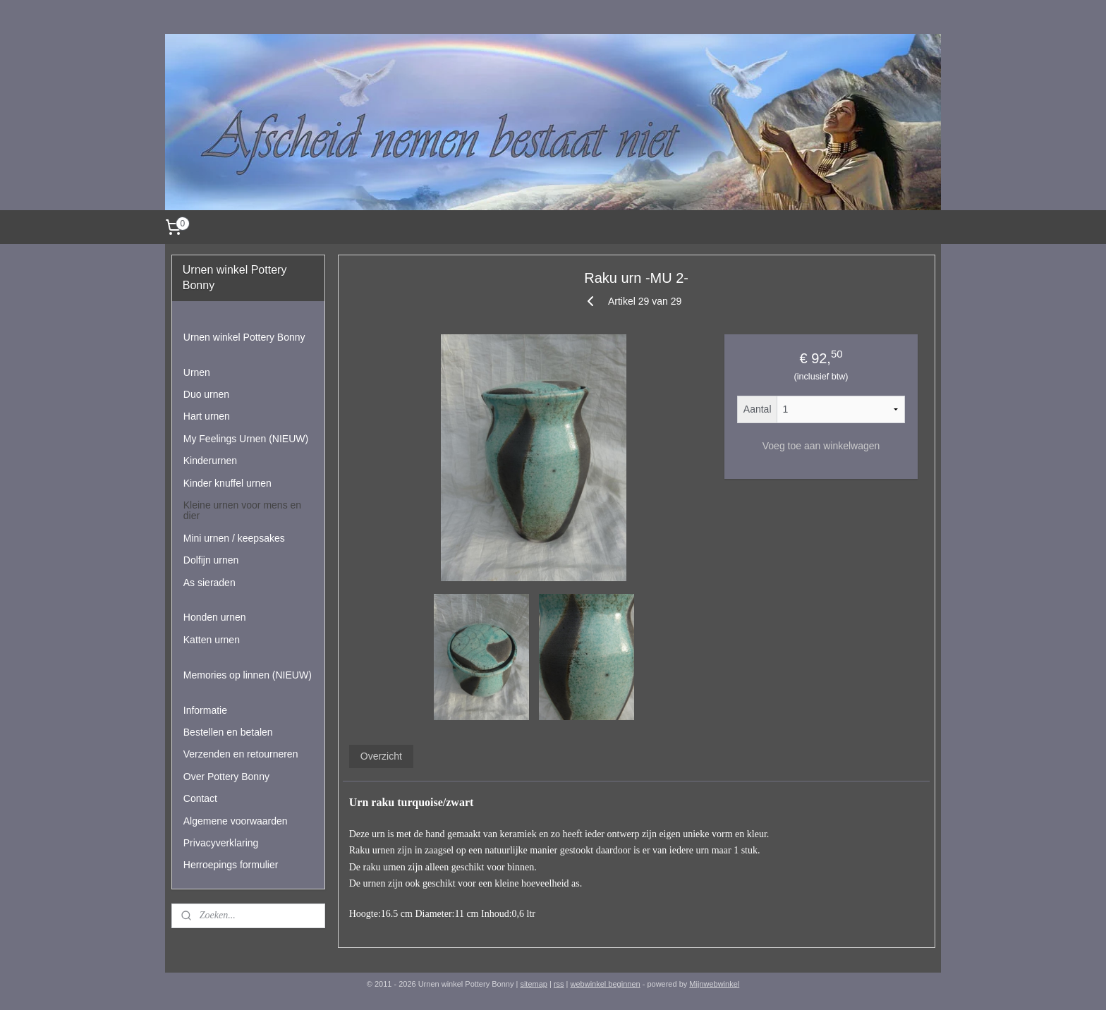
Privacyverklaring (221, 842)
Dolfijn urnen (211, 560)
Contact (200, 798)
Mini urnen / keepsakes (234, 538)
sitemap (533, 984)
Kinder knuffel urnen (227, 483)
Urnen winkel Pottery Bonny (244, 337)
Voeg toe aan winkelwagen (821, 445)
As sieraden (209, 582)
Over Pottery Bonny (226, 776)
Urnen (196, 372)
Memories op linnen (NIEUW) (247, 675)
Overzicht (380, 756)
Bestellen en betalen (228, 732)
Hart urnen (206, 416)
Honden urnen (214, 617)
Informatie (205, 710)
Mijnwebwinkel (714, 984)
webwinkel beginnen (605, 984)
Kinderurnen (210, 460)
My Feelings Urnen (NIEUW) (245, 438)
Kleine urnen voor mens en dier (242, 510)
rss (559, 984)
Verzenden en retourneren (240, 754)
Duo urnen (206, 394)
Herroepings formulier (231, 864)
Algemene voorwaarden (235, 821)
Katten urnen (211, 639)
